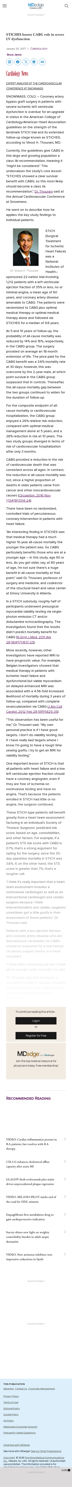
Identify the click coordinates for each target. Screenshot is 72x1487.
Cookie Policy (11, 1414)
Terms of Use (10, 1402)
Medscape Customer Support (20, 1426)
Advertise (8, 1389)
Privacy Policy (11, 1396)
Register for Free (36, 1035)
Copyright (9, 1457)
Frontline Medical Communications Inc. (33, 1459)
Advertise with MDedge (16, 1445)
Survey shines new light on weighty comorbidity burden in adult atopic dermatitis (27, 1236)
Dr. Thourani (43, 191)
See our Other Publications (46, 1451)
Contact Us (21, 1389)
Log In (36, 1021)
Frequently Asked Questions (19, 1432)
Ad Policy (8, 1420)
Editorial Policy (11, 1408)
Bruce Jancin (14, 54)
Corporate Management (41, 1389)
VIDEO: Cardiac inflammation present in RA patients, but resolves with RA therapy (31, 1144)
